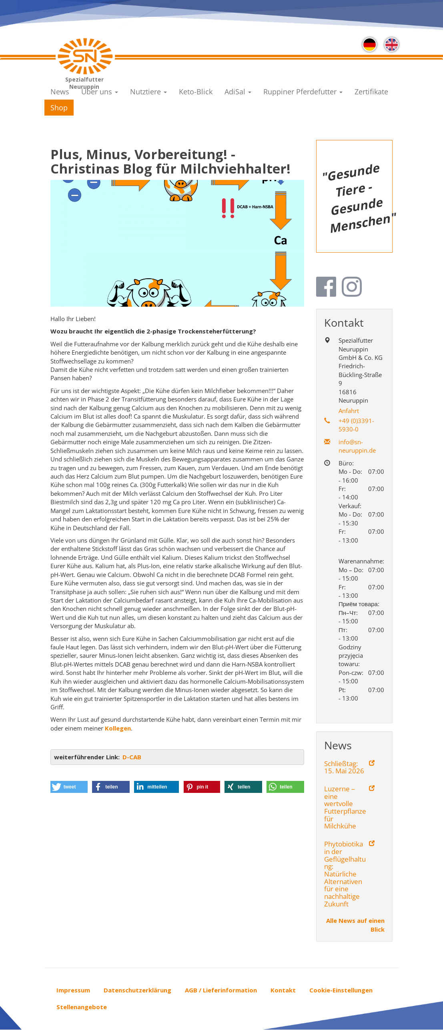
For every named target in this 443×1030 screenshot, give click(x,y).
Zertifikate (371, 91)
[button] (69, 787)
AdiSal (238, 91)
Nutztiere (148, 91)
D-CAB (131, 757)
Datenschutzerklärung (137, 990)
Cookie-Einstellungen (341, 990)
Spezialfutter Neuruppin (84, 82)
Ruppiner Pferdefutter (303, 91)
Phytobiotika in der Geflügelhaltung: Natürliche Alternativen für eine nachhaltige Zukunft (345, 874)
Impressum (73, 990)
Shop (59, 107)
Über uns (99, 91)
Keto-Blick (195, 91)
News (59, 91)
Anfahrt (349, 411)
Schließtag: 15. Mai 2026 (344, 767)
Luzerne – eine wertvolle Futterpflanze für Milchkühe (345, 807)
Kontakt (283, 990)
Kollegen (118, 728)
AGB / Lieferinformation (221, 990)
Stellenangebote (81, 1007)
